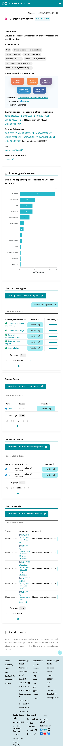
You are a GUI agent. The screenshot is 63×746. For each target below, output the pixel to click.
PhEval (49, 671)
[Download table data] (18, 365)
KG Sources (24, 711)
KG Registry (18, 738)
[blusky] (48, 733)
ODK (48, 686)
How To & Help (25, 690)
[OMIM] (17, 81)
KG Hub (16, 734)
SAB (6, 672)
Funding (8, 683)
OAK (48, 683)
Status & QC (24, 686)
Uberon (36, 668)
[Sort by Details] (38, 319)
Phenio (36, 680)
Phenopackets (53, 697)
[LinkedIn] (41, 733)
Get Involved (32, 719)
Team (7, 668)
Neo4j (22, 679)
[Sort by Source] (26, 403)
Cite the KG (24, 704)
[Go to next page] (25, 360)
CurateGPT (52, 694)
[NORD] (32, 81)
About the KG (24, 707)
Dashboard (23, 668)
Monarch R (24, 683)
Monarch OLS (18, 722)
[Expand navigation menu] (60, 3)
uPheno (36, 672)
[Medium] (45, 729)
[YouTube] (44, 733)
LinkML (49, 675)
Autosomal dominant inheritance (33, 97)
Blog (30, 723)
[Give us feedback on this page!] (60, 652)
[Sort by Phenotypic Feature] (24, 319)
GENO (35, 691)
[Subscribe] (41, 729)
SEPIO (35, 694)
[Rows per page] (23, 355)
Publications (10, 680)
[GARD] (46, 81)
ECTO (35, 698)
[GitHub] (49, 729)
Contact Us (10, 676)
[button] (52, 324)
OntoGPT (51, 690)
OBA (34, 683)
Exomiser (51, 668)
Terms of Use (24, 700)
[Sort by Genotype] (29, 531)
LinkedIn (31, 726)
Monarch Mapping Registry (17, 728)
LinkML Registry (16, 743)
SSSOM (50, 679)
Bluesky (31, 734)
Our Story (9, 665)
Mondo (36, 665)
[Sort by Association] (26, 464)
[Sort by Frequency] (57, 319)
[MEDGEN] (39, 90)
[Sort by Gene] (11, 403)
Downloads (23, 671)
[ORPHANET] (24, 90)
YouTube (32, 730)
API (21, 675)
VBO (34, 687)
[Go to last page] (29, 360)
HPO (34, 676)
